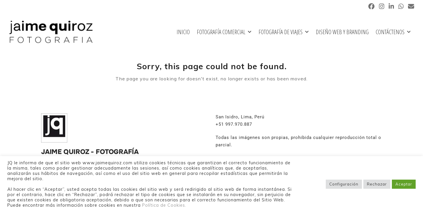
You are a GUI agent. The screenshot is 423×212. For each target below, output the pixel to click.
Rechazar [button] (377, 184)
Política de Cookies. (164, 205)
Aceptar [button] (403, 184)
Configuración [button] (343, 184)
